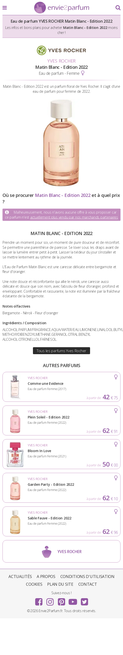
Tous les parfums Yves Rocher (61, 350)
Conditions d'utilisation (87, 576)
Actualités (20, 576)
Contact (87, 584)
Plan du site (60, 584)
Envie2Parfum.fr (61, 8)
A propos (46, 576)
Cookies (34, 584)
